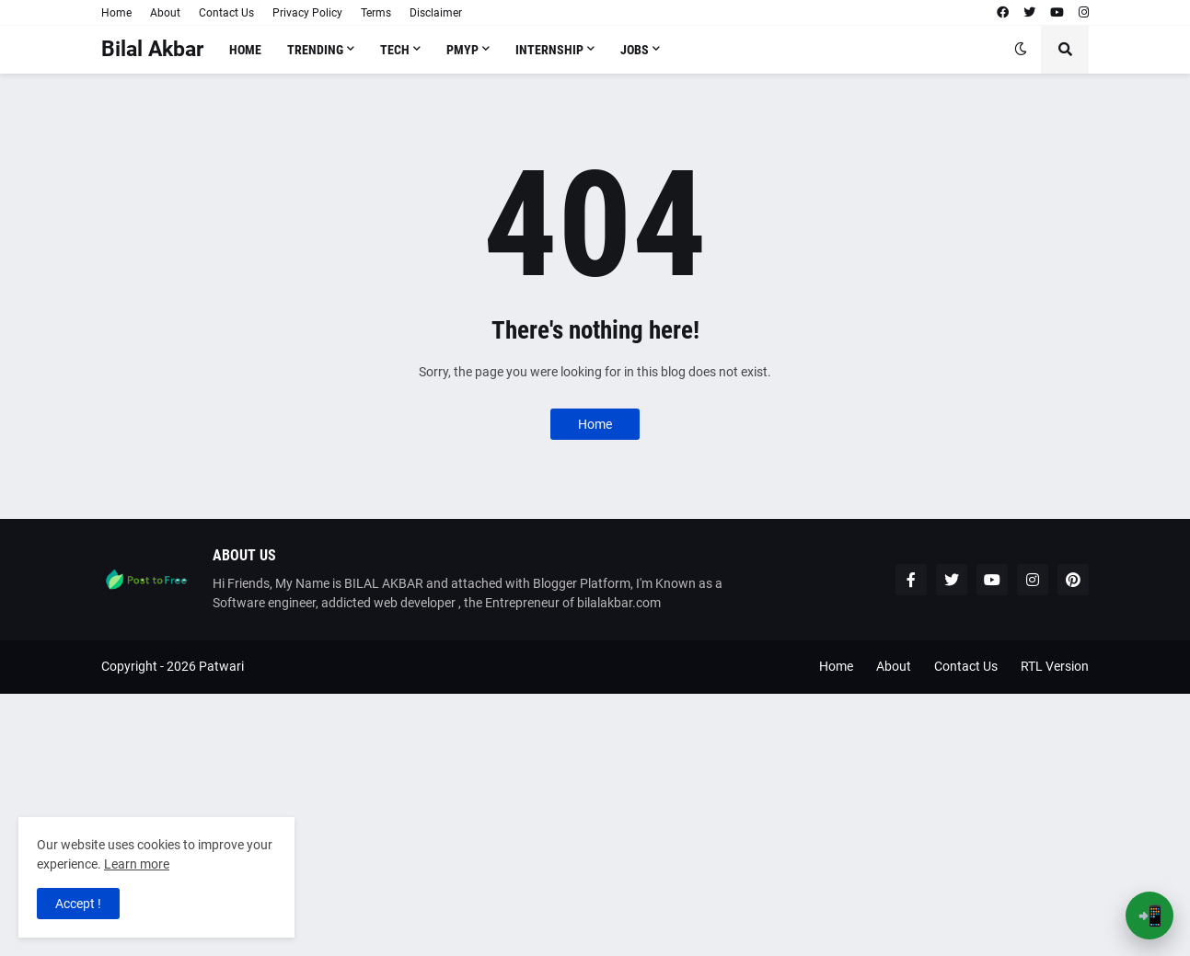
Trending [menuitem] (315, 49)
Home (116, 12)
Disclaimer (436, 12)
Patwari (221, 666)
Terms (376, 12)
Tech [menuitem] (395, 49)
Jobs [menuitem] (634, 49)
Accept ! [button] (78, 903)
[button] (1020, 50)
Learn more (136, 864)
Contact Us (226, 12)
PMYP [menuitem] (462, 49)
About (165, 12)
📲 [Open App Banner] (1150, 915)
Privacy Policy (307, 12)
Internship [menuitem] (549, 49)
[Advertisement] (552, 822)
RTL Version (1055, 666)
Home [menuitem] (245, 49)
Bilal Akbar (152, 49)
